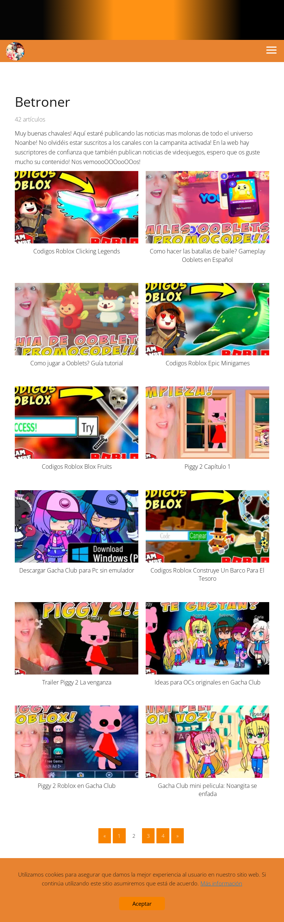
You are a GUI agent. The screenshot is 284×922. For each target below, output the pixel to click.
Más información (221, 883)
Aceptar (142, 903)
